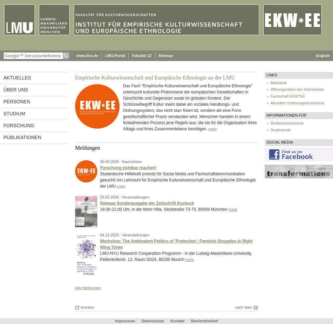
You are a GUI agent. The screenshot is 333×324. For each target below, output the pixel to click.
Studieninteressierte (287, 123)
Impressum (125, 321)
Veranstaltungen (135, 197)
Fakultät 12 (141, 56)
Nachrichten (132, 162)
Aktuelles (17, 77)
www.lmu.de (87, 56)
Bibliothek (278, 83)
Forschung (18, 125)
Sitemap (165, 56)
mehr (212, 129)
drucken (87, 307)
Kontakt (177, 321)
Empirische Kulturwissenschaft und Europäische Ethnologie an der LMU (155, 77)
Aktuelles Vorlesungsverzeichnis (297, 103)
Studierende (280, 130)
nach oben (243, 307)
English (323, 56)
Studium (14, 113)
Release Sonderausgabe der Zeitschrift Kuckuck (147, 203)
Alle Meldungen (88, 288)
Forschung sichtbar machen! (128, 167)
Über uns (15, 89)
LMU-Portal (115, 56)
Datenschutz (153, 321)
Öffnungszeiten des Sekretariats (297, 89)
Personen (16, 101)
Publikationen (22, 137)
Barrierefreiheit (204, 321)
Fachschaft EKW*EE (287, 96)
